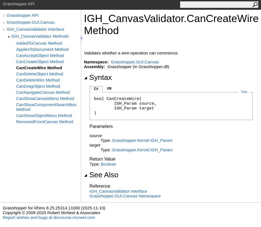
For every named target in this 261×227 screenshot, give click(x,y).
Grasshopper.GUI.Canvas (31, 22)
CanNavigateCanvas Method (43, 92)
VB (109, 88)
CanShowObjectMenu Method (44, 115)
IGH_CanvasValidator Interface (35, 29)
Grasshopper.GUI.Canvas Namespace (125, 195)
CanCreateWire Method (39, 67)
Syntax (98, 77)
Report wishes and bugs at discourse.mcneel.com (49, 217)
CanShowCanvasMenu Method (45, 98)
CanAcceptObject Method (40, 55)
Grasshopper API (22, 15)
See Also (101, 175)
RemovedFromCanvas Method (44, 121)
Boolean (108, 164)
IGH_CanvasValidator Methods (40, 36)
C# (96, 89)
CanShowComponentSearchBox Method (46, 107)
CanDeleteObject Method (39, 73)
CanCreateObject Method (40, 61)
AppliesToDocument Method (42, 49)
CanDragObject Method (38, 86)
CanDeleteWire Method (38, 80)
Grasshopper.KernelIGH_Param (142, 140)
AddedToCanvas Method (39, 43)
